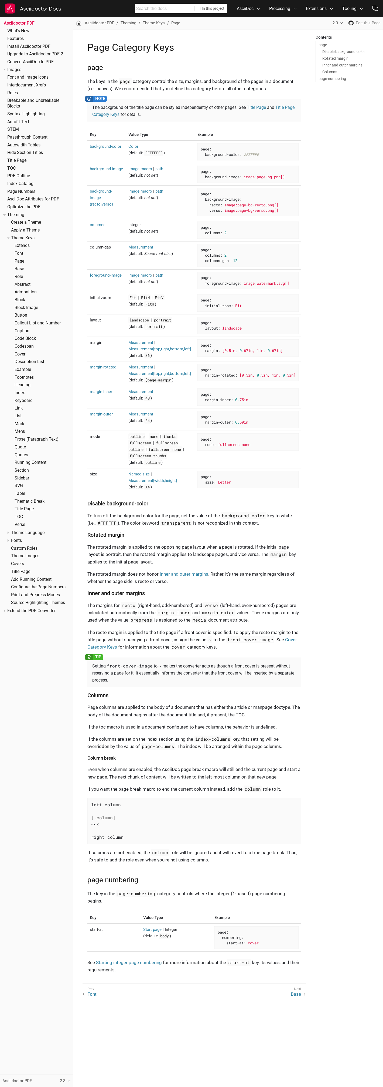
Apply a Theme (25, 230)
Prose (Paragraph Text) (37, 439)
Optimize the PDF (23, 206)
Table (20, 493)
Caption (22, 330)
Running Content (30, 462)
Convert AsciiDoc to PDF (30, 61)
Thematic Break (30, 501)
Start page (152, 929)
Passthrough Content (27, 137)
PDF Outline (18, 175)
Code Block (25, 338)
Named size (139, 474)
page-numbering (332, 78)
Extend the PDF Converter (31, 610)
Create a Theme (26, 222)
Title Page (16, 160)
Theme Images (25, 555)
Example (23, 369)
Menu (20, 431)
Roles (12, 92)
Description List (29, 361)
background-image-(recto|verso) (101, 198)
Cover (20, 354)
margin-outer (101, 414)
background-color (105, 146)
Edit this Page (368, 23)
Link (19, 408)
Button (21, 315)
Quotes (21, 454)
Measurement (140, 247)
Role (19, 276)
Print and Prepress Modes (35, 594)
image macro (140, 168)
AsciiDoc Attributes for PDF (33, 199)
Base (19, 268)
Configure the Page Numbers (38, 587)
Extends (22, 245)
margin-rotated (103, 367)
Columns (329, 72)
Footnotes (24, 377)
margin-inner (101, 391)
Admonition (26, 292)
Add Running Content (31, 579)
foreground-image (106, 275)
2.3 (335, 23)
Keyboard (24, 400)
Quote (20, 447)
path (159, 168)
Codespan (24, 346)
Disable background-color (343, 51)
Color (133, 146)
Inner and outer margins (342, 65)
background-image (106, 168)
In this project (210, 8)
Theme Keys (23, 238)
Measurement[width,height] (152, 480)
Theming (15, 214)
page (323, 45)
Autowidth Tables (23, 145)
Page (19, 261)
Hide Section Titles (25, 152)
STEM (13, 129)
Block (20, 299)
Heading (22, 385)
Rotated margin (335, 58)
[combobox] (165, 8)
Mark (19, 423)
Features (15, 38)
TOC (11, 168)
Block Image (26, 307)
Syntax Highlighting (26, 114)
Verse (20, 524)
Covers (17, 563)
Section (22, 470)
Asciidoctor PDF (19, 23)
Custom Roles (24, 548)
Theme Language (28, 532)
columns (97, 224)
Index (20, 392)
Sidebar (22, 478)
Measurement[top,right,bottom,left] (159, 349)
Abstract (22, 284)
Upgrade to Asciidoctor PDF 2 (35, 54)
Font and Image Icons (28, 77)
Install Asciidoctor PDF (28, 46)
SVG (19, 485)
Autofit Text (18, 121)
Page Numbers (21, 191)
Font (19, 253)
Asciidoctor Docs (40, 8)
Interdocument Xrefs (26, 85)
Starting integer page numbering (129, 962)
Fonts (16, 540)
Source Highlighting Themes (38, 602)
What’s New (18, 30)
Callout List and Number (38, 323)
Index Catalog (20, 183)
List (18, 416)
